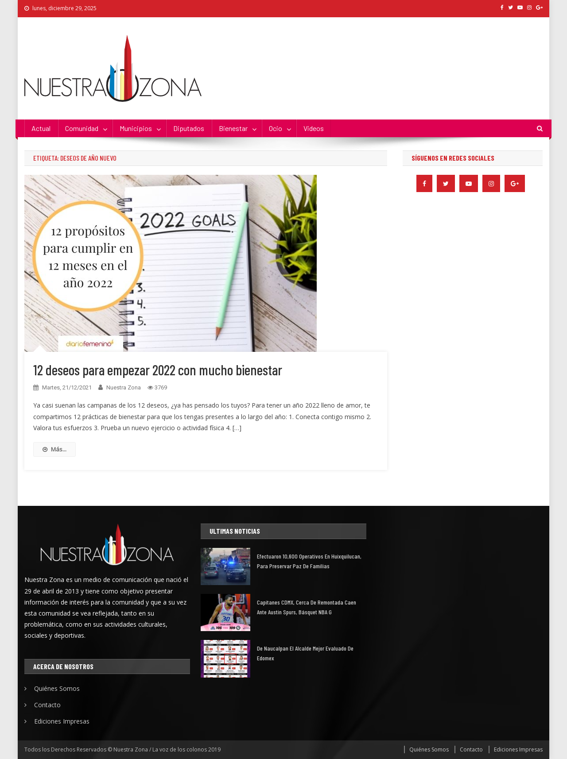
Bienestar (233, 128)
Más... (54, 449)
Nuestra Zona (123, 387)
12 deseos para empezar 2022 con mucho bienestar (157, 369)
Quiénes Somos (57, 688)
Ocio (275, 128)
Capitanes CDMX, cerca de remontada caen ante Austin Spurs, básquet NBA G (306, 607)
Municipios (136, 128)
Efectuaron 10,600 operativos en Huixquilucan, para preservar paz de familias (309, 561)
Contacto (47, 705)
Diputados (188, 128)
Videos (313, 128)
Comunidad (81, 128)
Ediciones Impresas (61, 721)
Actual (40, 128)
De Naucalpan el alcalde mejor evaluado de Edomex (305, 653)
